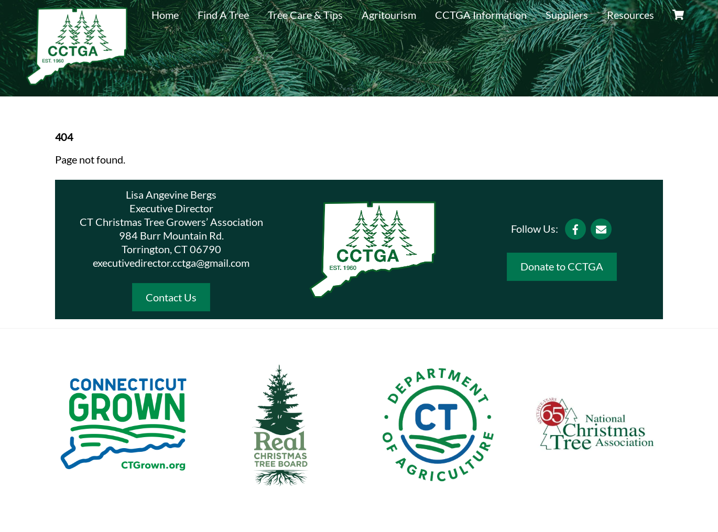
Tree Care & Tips (305, 14)
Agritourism (389, 14)
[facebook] (575, 227)
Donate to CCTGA (561, 266)
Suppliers (567, 14)
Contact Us (171, 297)
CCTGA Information (481, 14)
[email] (601, 227)
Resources (630, 14)
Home (165, 14)
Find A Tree (223, 14)
